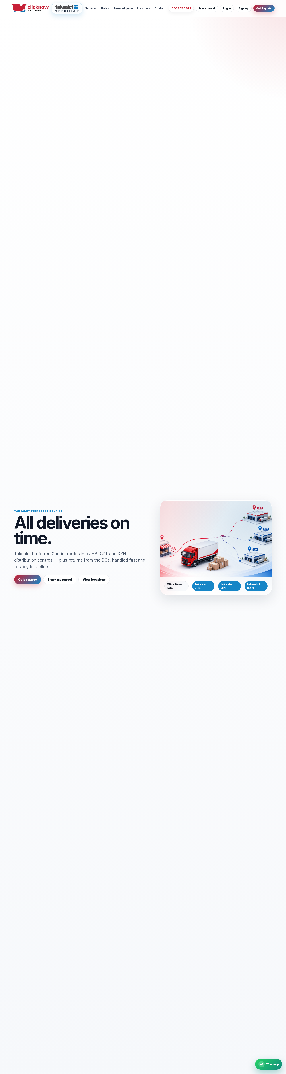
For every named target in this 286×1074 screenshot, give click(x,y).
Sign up (243, 8)
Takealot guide (123, 8)
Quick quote (264, 8)
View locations (94, 579)
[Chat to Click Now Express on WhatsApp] (268, 1064)
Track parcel (207, 8)
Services (91, 8)
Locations (143, 8)
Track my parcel (59, 579)
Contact (160, 8)
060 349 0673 (181, 8)
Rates (105, 8)
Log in (227, 8)
